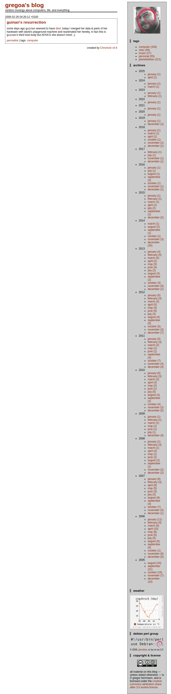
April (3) (152, 451)
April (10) (153, 528)
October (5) (154, 326)
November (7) (155, 575)
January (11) (155, 519)
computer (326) (148, 46)
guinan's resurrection (26, 22)
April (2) (152, 261)
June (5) (152, 535)
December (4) (155, 366)
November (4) (155, 363)
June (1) (152, 351)
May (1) (152, 348)
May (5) (152, 488)
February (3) (154, 298)
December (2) (155, 124)
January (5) (154, 295)
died (58, 28)
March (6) (153, 525)
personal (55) (147, 56)
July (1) (152, 155)
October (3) (154, 282)
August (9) (154, 497)
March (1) (153, 86)
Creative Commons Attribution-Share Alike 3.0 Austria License (146, 684)
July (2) (152, 208)
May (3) (152, 264)
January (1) (154, 74)
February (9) (154, 522)
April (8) (152, 485)
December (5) (155, 410)
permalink (12, 41)
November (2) (155, 407)
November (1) (155, 142)
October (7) (154, 360)
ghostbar (142, 649)
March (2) (153, 345)
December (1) (155, 145)
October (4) (154, 404)
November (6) (155, 553)
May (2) (152, 385)
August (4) (154, 317)
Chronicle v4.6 (108, 48)
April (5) (152, 304)
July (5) (152, 391)
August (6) (154, 541)
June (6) (152, 310)
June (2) (152, 457)
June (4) (152, 267)
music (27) (145, 53)
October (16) (155, 572)
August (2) (154, 226)
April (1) (152, 77)
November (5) (155, 286)
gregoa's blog (24, 5)
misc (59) (144, 50)
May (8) (152, 531)
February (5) (154, 254)
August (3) (154, 273)
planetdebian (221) (150, 59)
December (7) (155, 332)
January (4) (154, 251)
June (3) (152, 491)
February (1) (154, 96)
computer (32, 41)
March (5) (153, 257)
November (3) (155, 239)
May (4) (152, 307)
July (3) (152, 314)
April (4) (152, 382)
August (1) (154, 173)
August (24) (154, 563)
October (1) (154, 139)
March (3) (153, 301)
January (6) (154, 373)
